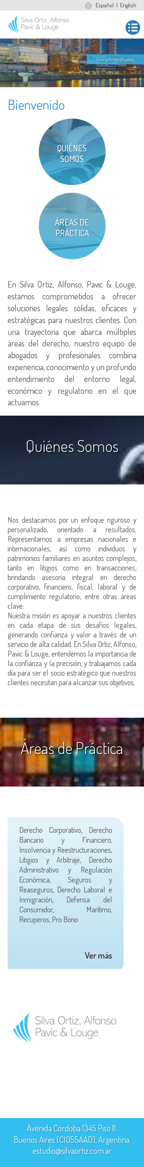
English (128, 5)
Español (105, 5)
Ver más (98, 955)
